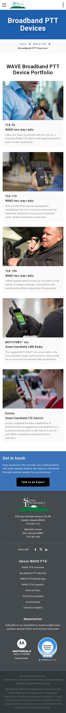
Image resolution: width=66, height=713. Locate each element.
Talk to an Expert (33, 482)
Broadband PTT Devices (33, 573)
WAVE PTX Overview (33, 567)
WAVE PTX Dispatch (33, 584)
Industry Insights (33, 607)
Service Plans (33, 590)
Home (23, 44)
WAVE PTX (39, 44)
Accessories (33, 602)
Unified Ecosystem (32, 596)
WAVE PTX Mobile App (33, 578)
